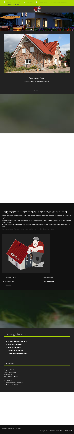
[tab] (35, 26)
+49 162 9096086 (42, 2)
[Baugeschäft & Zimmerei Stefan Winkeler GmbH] (37, 9)
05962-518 (9, 380)
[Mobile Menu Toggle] (2, 9)
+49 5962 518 (29, 2)
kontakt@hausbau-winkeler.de (59, 2)
